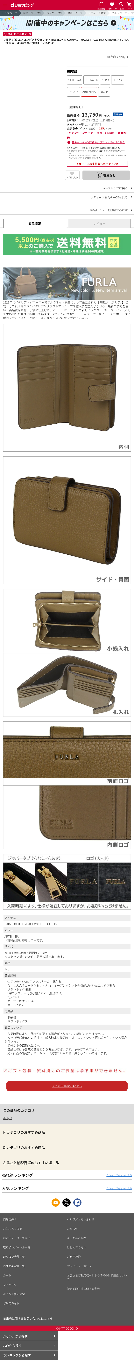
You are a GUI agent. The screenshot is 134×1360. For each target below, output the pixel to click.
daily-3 (7, 1118)
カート (7, 1275)
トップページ (9, 13)
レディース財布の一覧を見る (109, 197)
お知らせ (72, 1229)
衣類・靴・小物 (32, 13)
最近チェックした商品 (16, 1238)
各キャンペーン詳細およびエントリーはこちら (98, 142)
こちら (48, 1318)
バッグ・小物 (54, 13)
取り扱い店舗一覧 (14, 1257)
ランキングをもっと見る (119, 1175)
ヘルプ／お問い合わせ (80, 1219)
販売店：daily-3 (117, 57)
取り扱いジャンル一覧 (16, 1247)
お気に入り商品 (12, 1229)
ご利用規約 (74, 1257)
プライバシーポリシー (80, 1266)
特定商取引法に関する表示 (83, 1289)
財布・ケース (74, 13)
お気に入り (72, 177)
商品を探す (10, 1219)
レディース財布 (97, 13)
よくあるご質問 (76, 1238)
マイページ (10, 1285)
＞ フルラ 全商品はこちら (67, 1086)
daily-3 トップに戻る (114, 187)
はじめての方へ (76, 1247)
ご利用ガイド (11, 1303)
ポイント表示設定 (14, 1294)
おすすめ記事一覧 (14, 1266)
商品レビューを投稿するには (109, 209)
